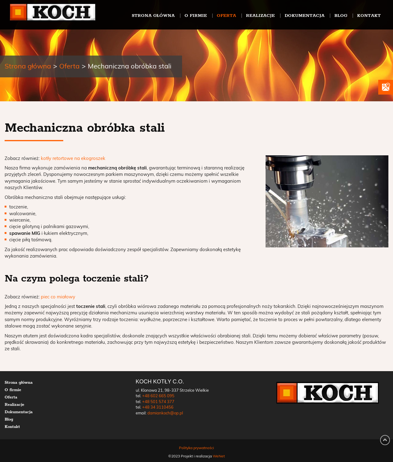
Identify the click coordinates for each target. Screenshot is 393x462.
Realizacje (260, 15)
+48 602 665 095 (158, 396)
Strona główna (153, 15)
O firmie (196, 15)
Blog (340, 15)
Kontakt (369, 15)
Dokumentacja (305, 15)
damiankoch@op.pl (165, 413)
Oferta (226, 15)
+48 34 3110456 (157, 408)
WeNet (219, 456)
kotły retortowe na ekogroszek (73, 158)
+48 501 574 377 (158, 402)
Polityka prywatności (196, 448)
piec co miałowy (58, 297)
